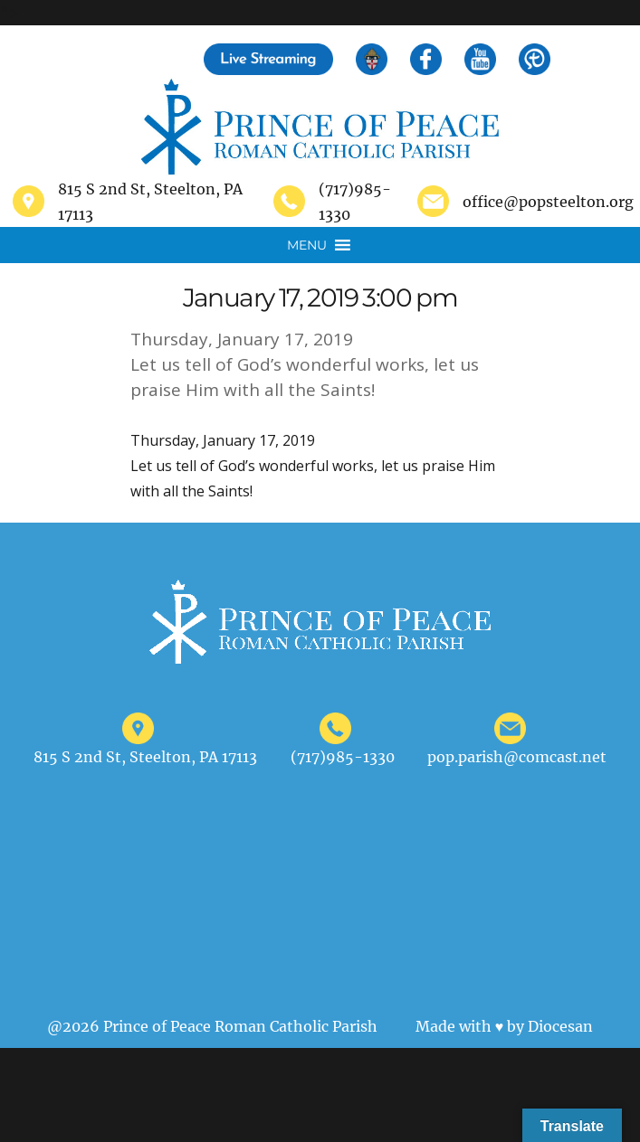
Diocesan (560, 1026)
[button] (307, 245)
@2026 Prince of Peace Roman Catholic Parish (212, 1026)
